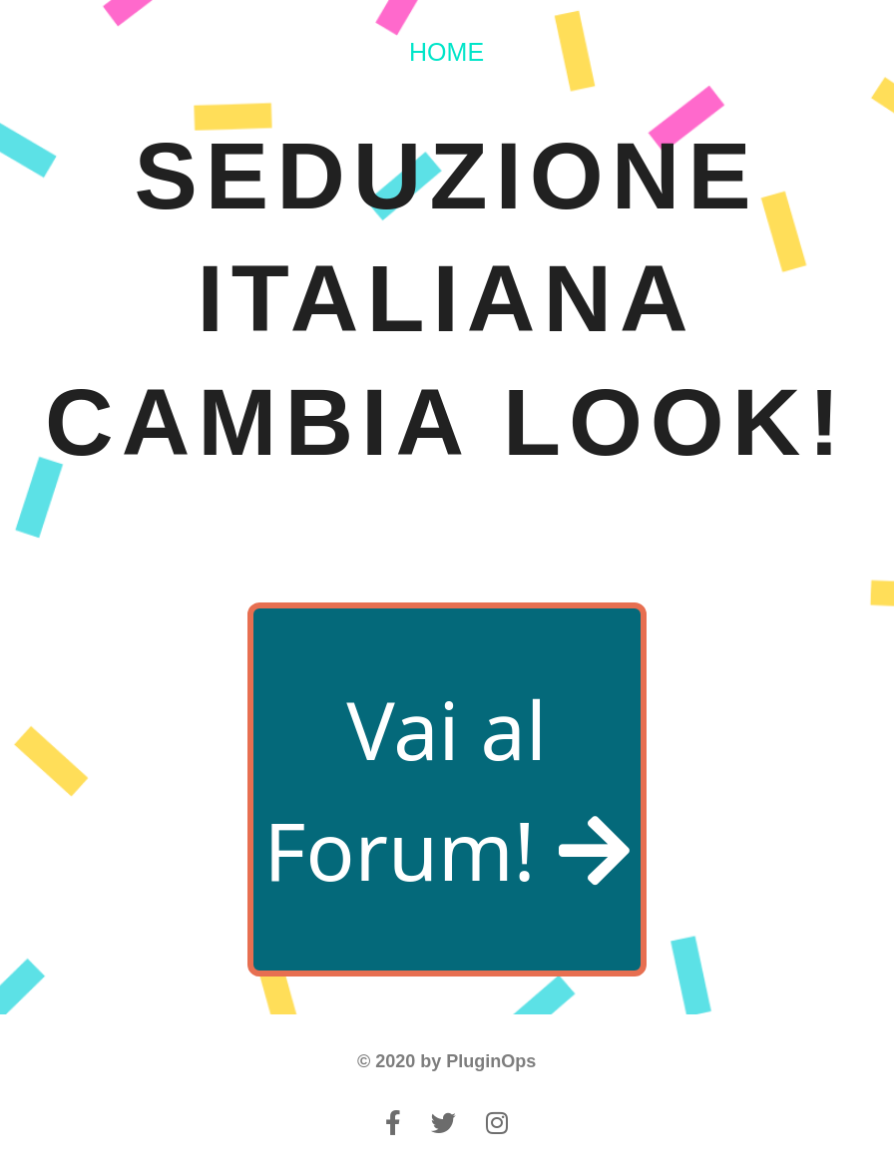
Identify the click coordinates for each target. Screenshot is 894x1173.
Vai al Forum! (446, 789)
